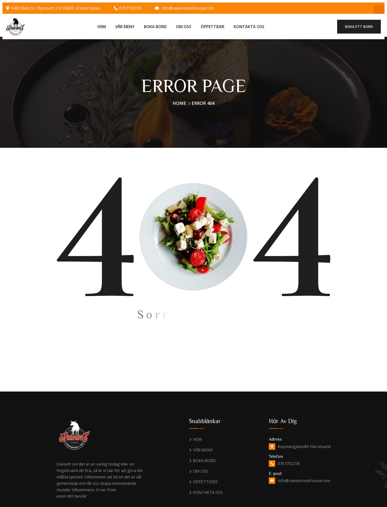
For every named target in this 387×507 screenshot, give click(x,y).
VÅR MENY (125, 26)
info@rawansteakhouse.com (187, 8)
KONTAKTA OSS (249, 26)
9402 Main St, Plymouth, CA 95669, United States (55, 8)
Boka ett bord (359, 26)
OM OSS (183, 26)
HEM (101, 26)
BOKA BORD (155, 26)
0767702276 (130, 8)
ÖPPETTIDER (212, 26)
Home (179, 103)
